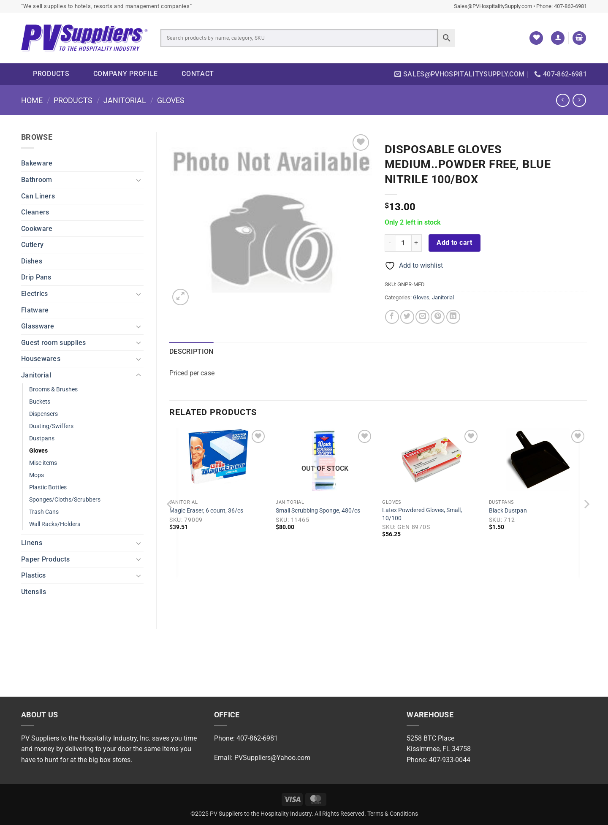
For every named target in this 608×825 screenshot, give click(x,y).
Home (32, 100)
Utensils (33, 592)
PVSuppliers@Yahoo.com (272, 758)
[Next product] (562, 100)
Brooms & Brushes (53, 389)
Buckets (39, 401)
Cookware (36, 229)
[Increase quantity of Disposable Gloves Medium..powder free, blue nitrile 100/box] (417, 242)
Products (51, 74)
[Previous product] (579, 100)
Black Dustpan (508, 510)
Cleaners (35, 212)
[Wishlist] (536, 38)
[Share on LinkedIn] (453, 317)
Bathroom (36, 180)
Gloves (171, 100)
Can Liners (38, 196)
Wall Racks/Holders (54, 524)
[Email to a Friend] (422, 317)
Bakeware (36, 163)
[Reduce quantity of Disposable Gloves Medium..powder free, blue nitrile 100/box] (390, 242)
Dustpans (41, 438)
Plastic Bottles (48, 487)
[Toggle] (138, 180)
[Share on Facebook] (392, 317)
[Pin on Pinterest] (438, 317)
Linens (31, 543)
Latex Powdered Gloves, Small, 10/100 (422, 514)
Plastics (33, 575)
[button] (558, 38)
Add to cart (454, 243)
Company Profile (125, 74)
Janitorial (124, 100)
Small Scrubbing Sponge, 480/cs (318, 510)
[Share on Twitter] (407, 317)
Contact (198, 74)
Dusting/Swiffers (51, 426)
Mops (36, 475)
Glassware (37, 326)
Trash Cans (44, 512)
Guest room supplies (53, 343)
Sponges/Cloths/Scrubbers (64, 499)
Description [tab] (191, 351)
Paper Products (45, 559)
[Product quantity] (403, 242)
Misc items (43, 463)
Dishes (31, 261)
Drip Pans (36, 277)
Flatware (35, 310)
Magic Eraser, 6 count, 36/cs (206, 510)
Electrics (34, 294)
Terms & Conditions (392, 813)
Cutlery (32, 245)
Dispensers (43, 414)
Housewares (40, 359)
